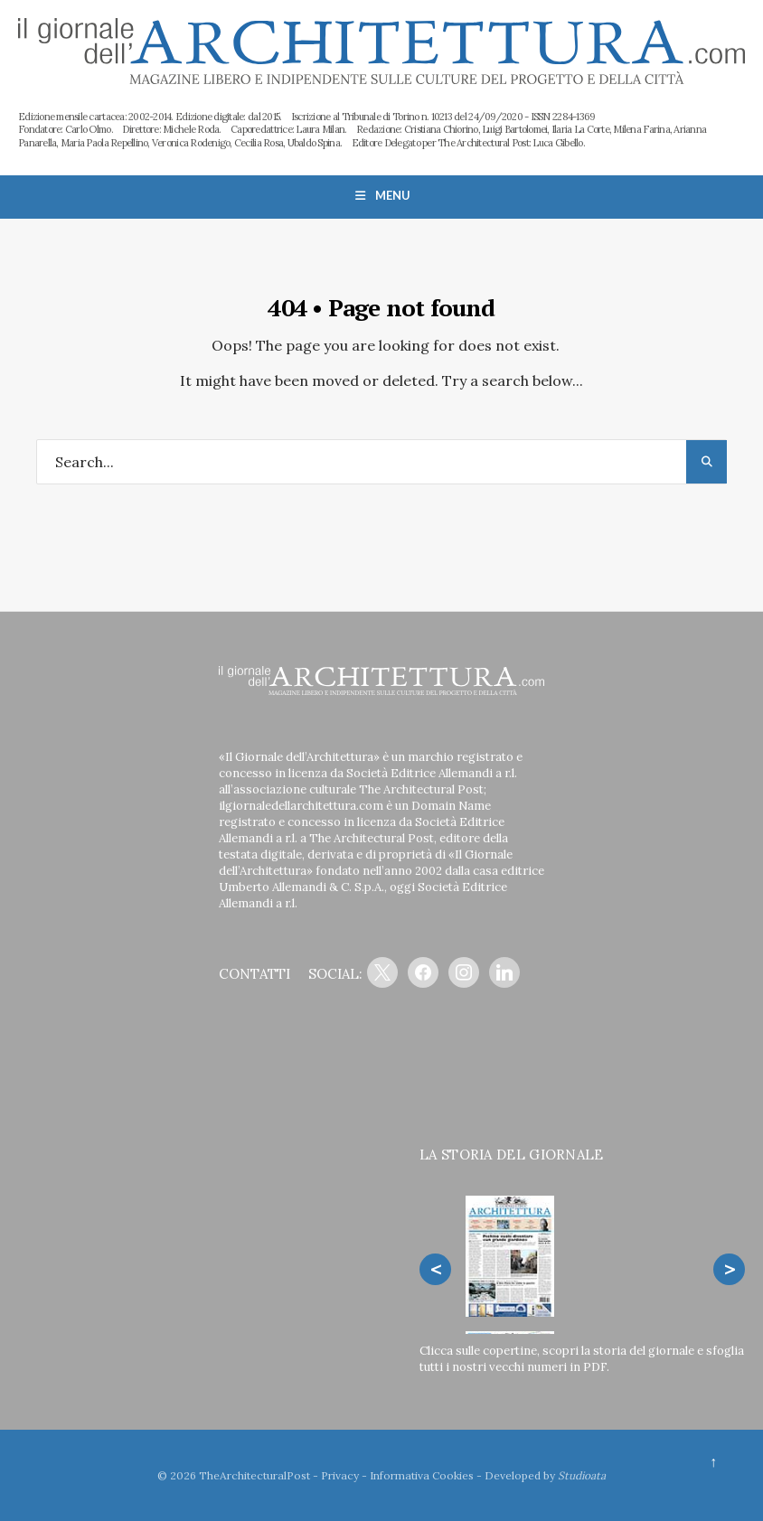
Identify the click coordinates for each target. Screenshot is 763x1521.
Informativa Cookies (422, 1475)
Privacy (340, 1475)
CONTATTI (254, 973)
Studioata (582, 1475)
